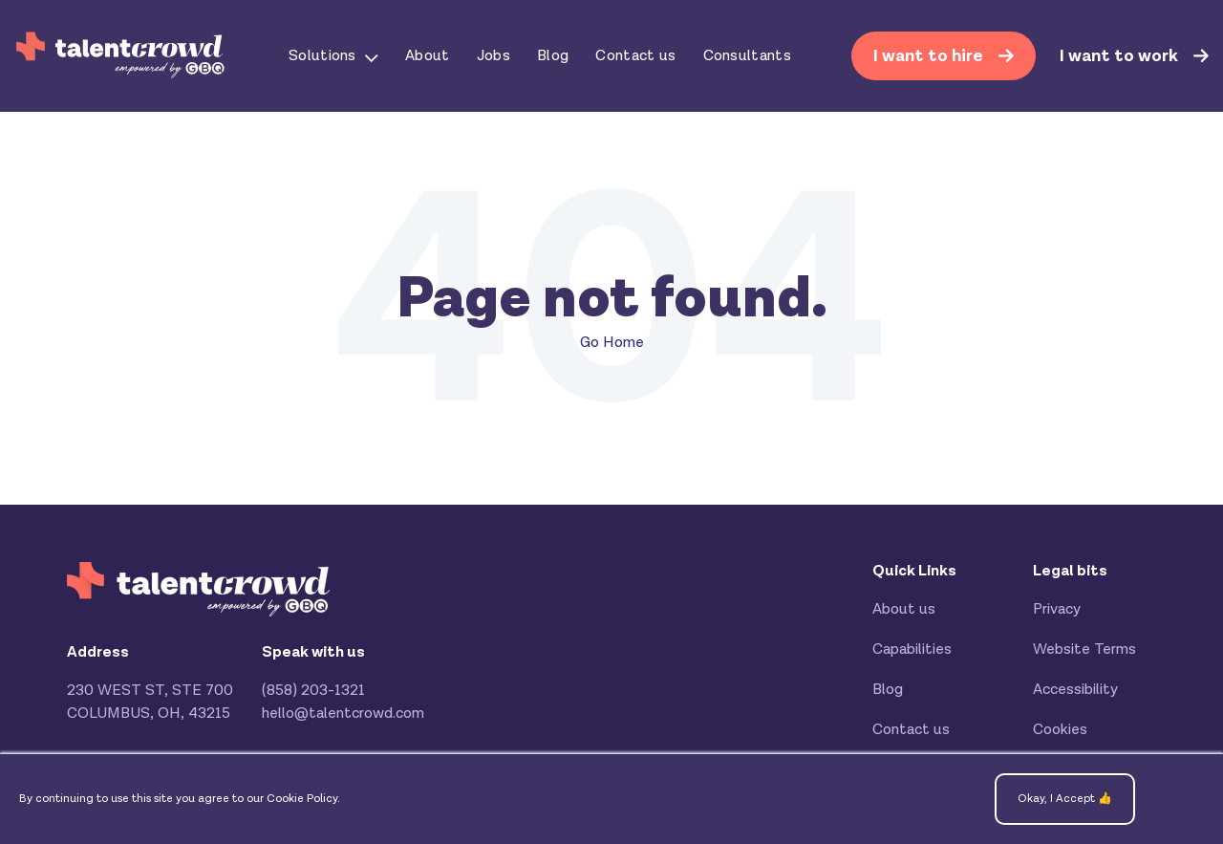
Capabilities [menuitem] (912, 649)
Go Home (612, 343)
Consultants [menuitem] (747, 56)
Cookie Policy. (303, 798)
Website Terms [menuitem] (1084, 649)
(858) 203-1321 (313, 691)
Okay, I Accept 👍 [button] (1065, 798)
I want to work (1121, 56)
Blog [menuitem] (553, 56)
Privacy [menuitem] (1057, 609)
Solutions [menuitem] (322, 56)
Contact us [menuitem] (635, 56)
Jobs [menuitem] (493, 56)
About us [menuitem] (903, 609)
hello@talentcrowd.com (343, 713)
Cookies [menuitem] (1060, 730)
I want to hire (930, 56)
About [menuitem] (427, 56)
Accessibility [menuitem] (1075, 690)
